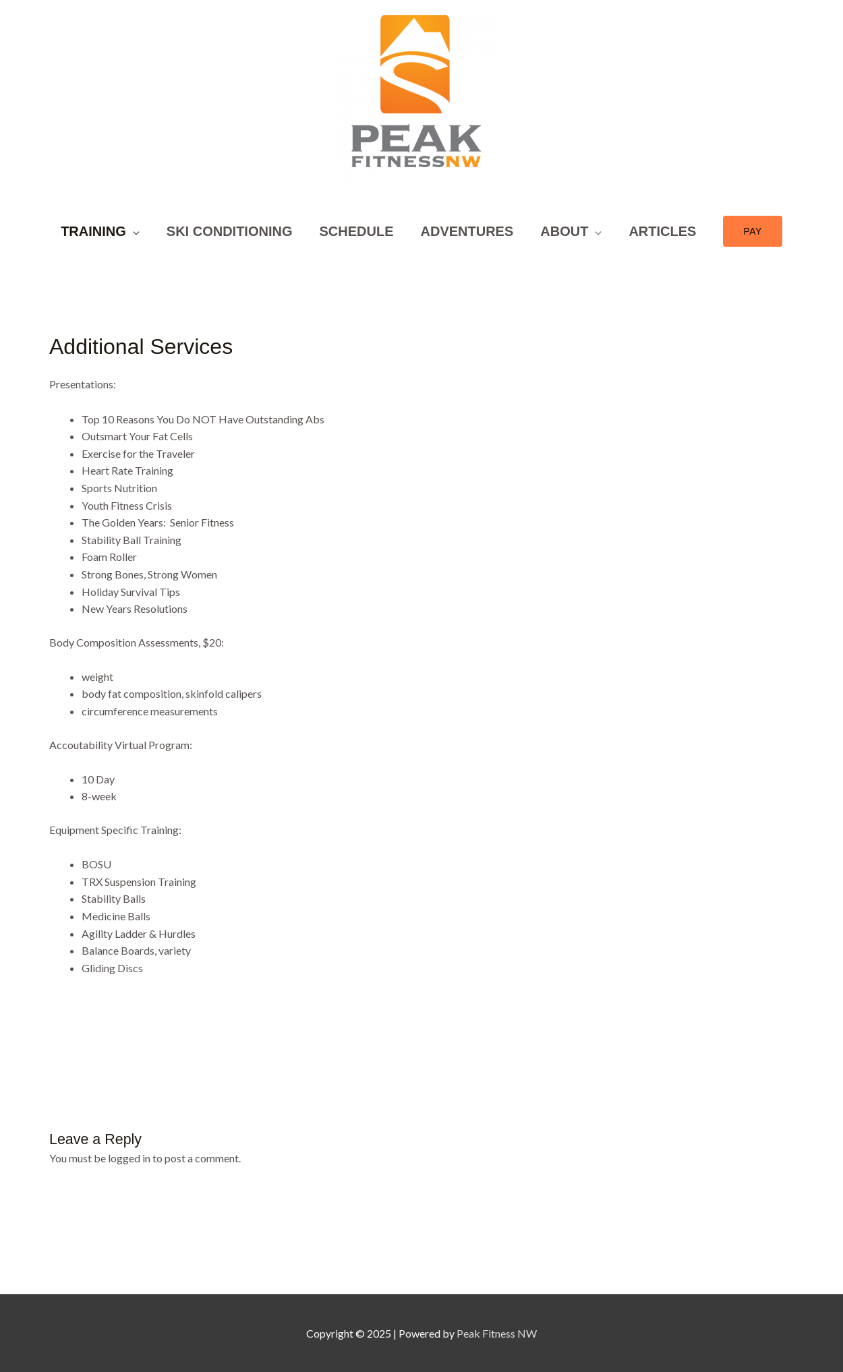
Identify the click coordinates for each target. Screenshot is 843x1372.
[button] (752, 231)
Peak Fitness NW (497, 1333)
